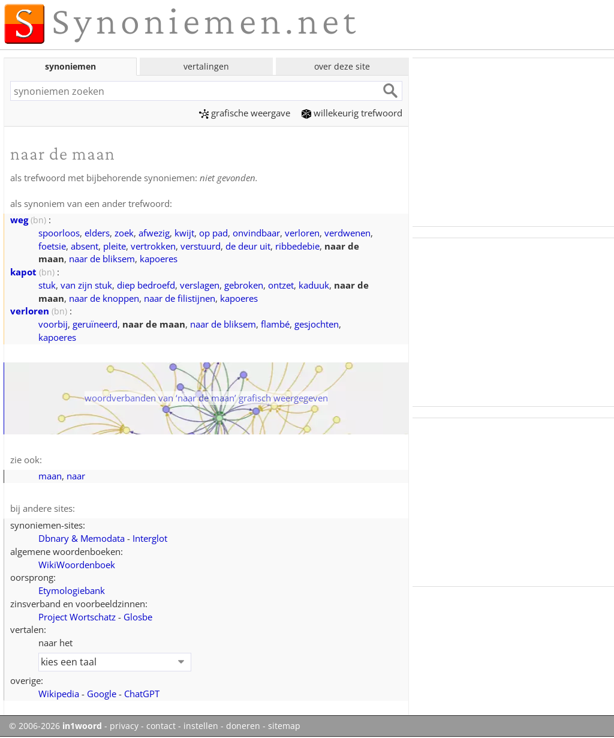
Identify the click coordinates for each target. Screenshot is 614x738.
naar (76, 476)
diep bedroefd (146, 285)
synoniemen (70, 66)
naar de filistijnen (179, 298)
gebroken (243, 285)
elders (97, 233)
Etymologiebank (71, 590)
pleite (114, 246)
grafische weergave (244, 113)
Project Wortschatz (77, 617)
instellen (200, 726)
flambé (275, 324)
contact (161, 726)
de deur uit (247, 246)
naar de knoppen (104, 298)
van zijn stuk (86, 285)
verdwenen (347, 233)
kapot (23, 272)
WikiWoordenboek (76, 565)
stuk (47, 285)
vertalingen (206, 66)
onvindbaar (256, 233)
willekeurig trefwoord (352, 113)
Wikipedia (58, 694)
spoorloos (59, 233)
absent (84, 246)
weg (19, 220)
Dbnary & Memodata (81, 538)
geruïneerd (95, 324)
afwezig (154, 233)
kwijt (184, 233)
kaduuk (314, 285)
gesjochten (316, 324)
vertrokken (153, 246)
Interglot (150, 538)
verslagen (199, 285)
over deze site (342, 66)
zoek (124, 233)
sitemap (284, 726)
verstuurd (200, 246)
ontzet (281, 285)
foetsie (52, 246)
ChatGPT (141, 694)
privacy (124, 726)
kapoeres (158, 259)
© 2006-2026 (55, 726)
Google (101, 694)
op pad (213, 233)
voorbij (53, 324)
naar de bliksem (102, 259)
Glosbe (138, 617)
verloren (302, 233)
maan (50, 476)
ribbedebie (297, 246)
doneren (243, 726)
